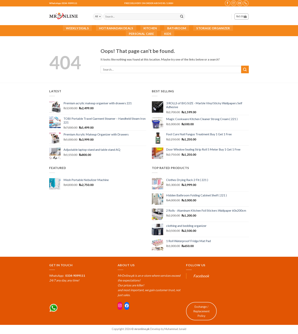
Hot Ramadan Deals (116, 28)
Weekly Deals (77, 28)
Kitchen (150, 28)
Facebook (201, 276)
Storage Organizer (213, 28)
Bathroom (176, 28)
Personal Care (141, 33)
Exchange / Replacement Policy (201, 311)
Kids (167, 33)
